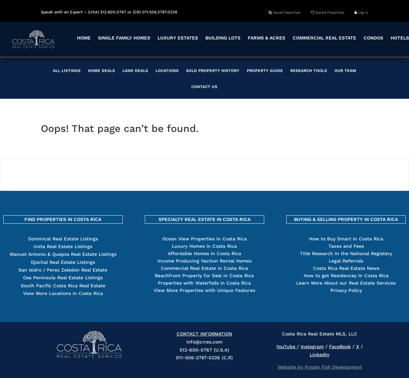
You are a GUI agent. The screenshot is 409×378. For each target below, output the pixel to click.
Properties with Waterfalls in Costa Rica (204, 283)
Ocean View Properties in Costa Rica (204, 238)
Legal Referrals (346, 260)
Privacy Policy (346, 290)
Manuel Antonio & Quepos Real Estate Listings (63, 254)
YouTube (286, 346)
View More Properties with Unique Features (204, 290)
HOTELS (400, 38)
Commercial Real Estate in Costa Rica (204, 268)
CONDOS (373, 38)
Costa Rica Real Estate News (346, 268)
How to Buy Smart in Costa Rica (346, 238)
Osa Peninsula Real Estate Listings (63, 277)
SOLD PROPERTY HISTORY (212, 70)
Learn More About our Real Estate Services (346, 283)
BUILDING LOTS (222, 38)
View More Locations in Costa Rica (63, 293)
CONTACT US (204, 86)
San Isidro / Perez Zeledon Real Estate (62, 270)
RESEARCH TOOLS (308, 70)
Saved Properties (327, 12)
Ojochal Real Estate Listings (63, 262)
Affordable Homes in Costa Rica (204, 253)
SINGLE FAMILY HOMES (124, 38)
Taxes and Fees (346, 246)
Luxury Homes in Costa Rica (204, 246)
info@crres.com (204, 342)
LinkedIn (319, 354)
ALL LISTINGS (67, 70)
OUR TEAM (345, 70)
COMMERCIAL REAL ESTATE (324, 38)
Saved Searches (285, 12)
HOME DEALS (101, 70)
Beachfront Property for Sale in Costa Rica (204, 275)
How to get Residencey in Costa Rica (346, 275)
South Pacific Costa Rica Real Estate (63, 285)
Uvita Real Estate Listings (62, 246)
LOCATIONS (167, 70)
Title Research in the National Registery (346, 253)
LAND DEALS (135, 70)
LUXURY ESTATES (178, 38)
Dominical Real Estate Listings (63, 238)
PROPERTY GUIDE (265, 70)
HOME (84, 38)
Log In (361, 12)
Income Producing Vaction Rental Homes (204, 260)
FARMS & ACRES (266, 38)
